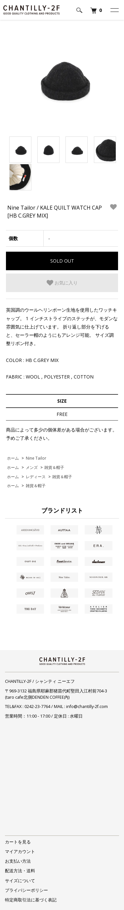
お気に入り (62, 282)
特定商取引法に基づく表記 (31, 900)
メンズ (32, 467)
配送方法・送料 (20, 871)
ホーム (13, 458)
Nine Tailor (36, 458)
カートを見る (18, 842)
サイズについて (20, 881)
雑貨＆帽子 (54, 467)
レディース (36, 476)
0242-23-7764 (37, 706)
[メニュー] (114, 10)
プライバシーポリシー (26, 890)
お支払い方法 (18, 861)
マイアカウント (20, 851)
